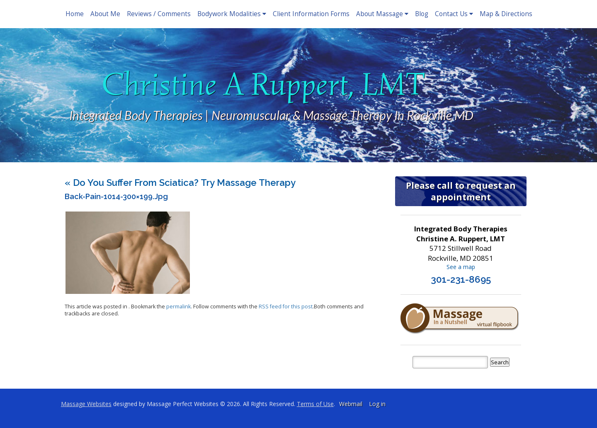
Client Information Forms (311, 14)
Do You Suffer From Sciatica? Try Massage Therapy (180, 182)
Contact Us (454, 14)
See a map (461, 267)
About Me (105, 14)
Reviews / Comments (159, 14)
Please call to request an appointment (461, 191)
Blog (421, 14)
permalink (178, 306)
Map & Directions (506, 14)
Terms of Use (315, 404)
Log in (377, 404)
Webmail (350, 404)
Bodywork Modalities (231, 14)
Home (75, 14)
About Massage (382, 14)
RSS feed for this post (286, 306)
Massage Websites (86, 404)
